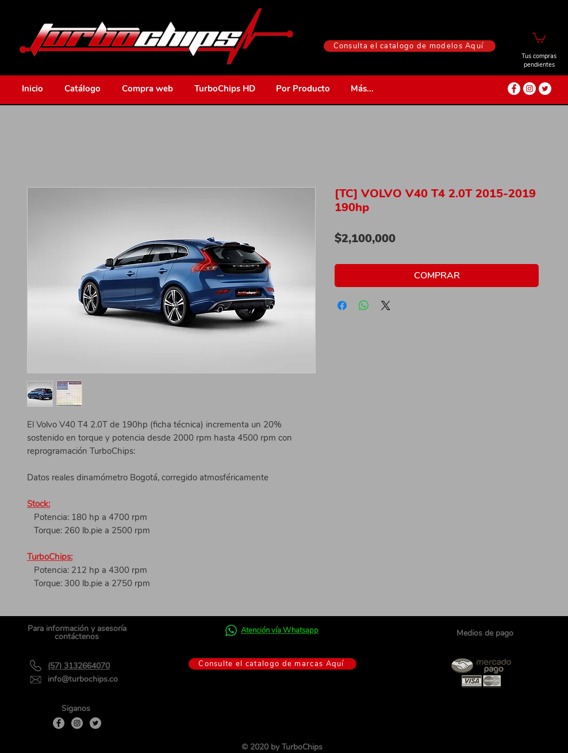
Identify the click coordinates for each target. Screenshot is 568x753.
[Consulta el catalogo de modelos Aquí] (410, 46)
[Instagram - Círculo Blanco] (529, 88)
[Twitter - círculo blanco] (545, 88)
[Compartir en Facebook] (342, 305)
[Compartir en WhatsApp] (364, 305)
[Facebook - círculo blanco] (514, 88)
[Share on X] (386, 305)
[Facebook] (58, 723)
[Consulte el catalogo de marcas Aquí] (272, 664)
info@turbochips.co (83, 679)
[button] (539, 37)
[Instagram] (77, 723)
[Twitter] (95, 723)
